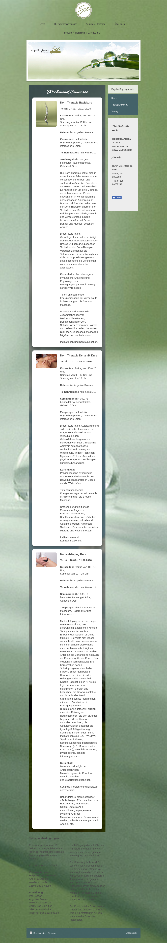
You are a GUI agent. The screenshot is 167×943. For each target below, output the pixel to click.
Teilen (117, 198)
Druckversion (38, 933)
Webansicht (131, 933)
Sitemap (52, 933)
